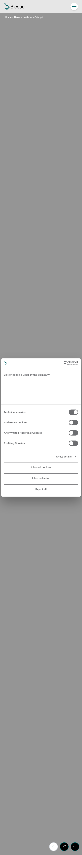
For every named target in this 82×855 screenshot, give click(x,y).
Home (8, 17)
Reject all (41, 489)
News (17, 17)
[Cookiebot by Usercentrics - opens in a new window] (63, 363)
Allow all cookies (41, 467)
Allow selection (41, 478)
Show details (64, 456)
